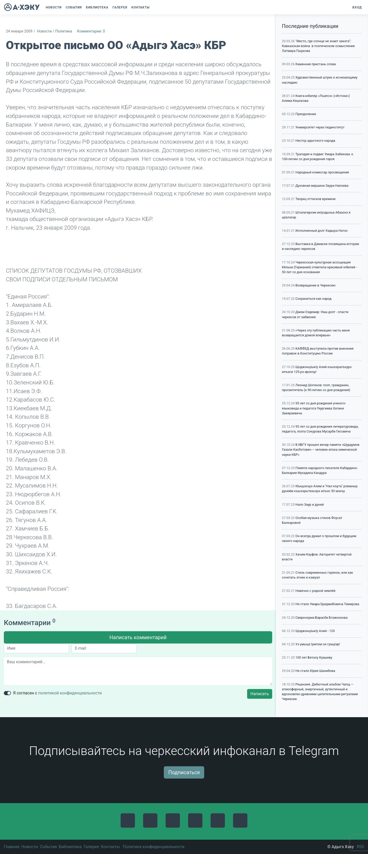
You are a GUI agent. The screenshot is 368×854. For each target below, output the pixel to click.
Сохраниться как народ (313, 299)
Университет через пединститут (319, 127)
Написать (259, 693)
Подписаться (184, 772)
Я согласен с (57, 693)
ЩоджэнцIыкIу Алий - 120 (315, 631)
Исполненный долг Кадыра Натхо (321, 230)
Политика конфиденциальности (153, 846)
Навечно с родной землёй (315, 591)
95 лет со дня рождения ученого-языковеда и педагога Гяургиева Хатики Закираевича (314, 408)
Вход (357, 7)
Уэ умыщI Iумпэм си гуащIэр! (317, 644)
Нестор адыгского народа (315, 140)
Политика (63, 31)
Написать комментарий (137, 637)
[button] (154, 7)
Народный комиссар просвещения (322, 172)
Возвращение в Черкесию (315, 285)
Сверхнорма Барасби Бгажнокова (321, 617)
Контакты (110, 846)
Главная (11, 846)
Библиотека (70, 846)
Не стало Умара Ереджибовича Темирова (327, 604)
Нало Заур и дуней (309, 504)
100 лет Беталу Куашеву (313, 657)
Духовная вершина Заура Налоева (321, 185)
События (48, 846)
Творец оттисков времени (315, 199)
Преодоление (305, 114)
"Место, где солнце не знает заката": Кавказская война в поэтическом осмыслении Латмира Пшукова (318, 46)
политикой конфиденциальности (70, 693)
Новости (44, 31)
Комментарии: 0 (91, 31)
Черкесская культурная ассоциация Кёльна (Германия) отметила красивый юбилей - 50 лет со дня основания (319, 267)
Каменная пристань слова (315, 64)
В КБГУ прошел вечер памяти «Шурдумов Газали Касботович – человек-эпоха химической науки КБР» (320, 449)
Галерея (91, 846)
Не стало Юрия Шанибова (315, 671)
